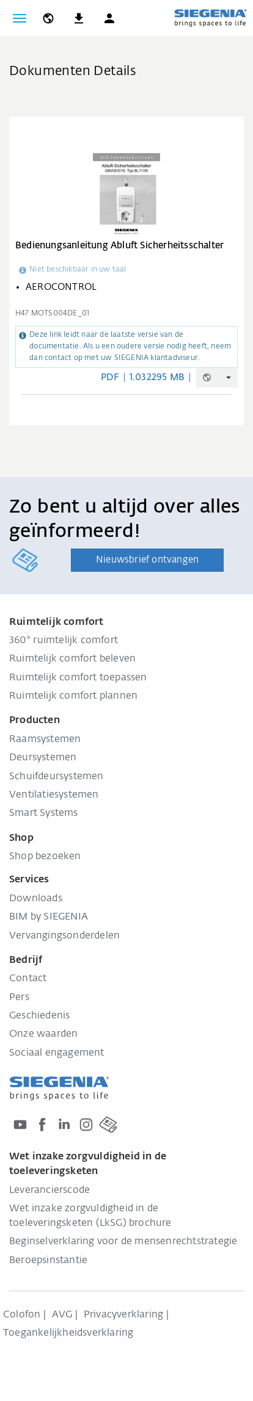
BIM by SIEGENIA (48, 917)
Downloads (35, 899)
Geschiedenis (39, 1016)
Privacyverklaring (123, 1315)
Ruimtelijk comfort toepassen (78, 678)
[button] (109, 18)
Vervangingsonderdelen (64, 936)
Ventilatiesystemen (54, 795)
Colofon (21, 1315)
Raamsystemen (45, 739)
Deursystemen (42, 758)
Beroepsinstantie (48, 1261)
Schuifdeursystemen (56, 777)
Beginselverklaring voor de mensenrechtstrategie (123, 1242)
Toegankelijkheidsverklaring (68, 1333)
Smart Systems (43, 813)
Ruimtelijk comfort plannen (73, 696)
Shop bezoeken (45, 857)
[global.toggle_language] (48, 18)
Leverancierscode (49, 1190)
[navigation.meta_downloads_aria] (79, 18)
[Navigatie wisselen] (19, 18)
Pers (19, 998)
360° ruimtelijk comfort (63, 641)
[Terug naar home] (210, 18)
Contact (27, 979)
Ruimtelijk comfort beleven (72, 659)
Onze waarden (43, 1034)
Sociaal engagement (57, 1053)
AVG (62, 1315)
